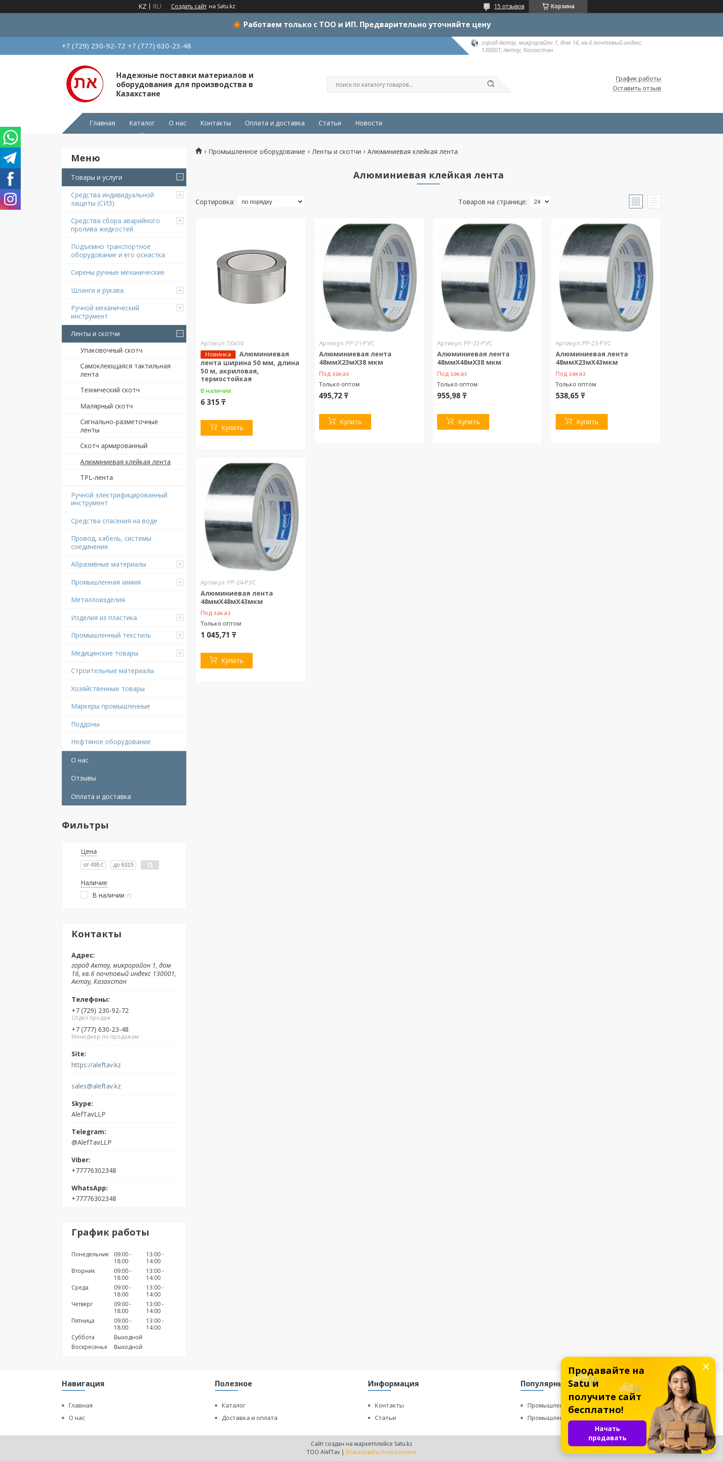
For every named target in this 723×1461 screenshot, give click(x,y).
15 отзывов (509, 6)
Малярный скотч (106, 406)
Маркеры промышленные (110, 706)
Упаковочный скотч (111, 350)
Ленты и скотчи (95, 333)
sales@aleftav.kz (96, 1086)
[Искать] (490, 84)
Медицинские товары (104, 653)
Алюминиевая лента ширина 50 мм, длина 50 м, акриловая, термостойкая (250, 366)
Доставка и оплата (250, 1418)
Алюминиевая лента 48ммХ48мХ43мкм (237, 597)
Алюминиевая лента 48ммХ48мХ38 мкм (473, 358)
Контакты (215, 123)
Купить (232, 427)
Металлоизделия (98, 599)
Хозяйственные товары (108, 688)
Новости (368, 123)
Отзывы (83, 778)
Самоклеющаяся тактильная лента (125, 370)
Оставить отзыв (637, 88)
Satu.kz (403, 1444)
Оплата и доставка (275, 123)
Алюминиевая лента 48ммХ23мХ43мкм (592, 358)
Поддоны (85, 724)
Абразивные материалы (108, 564)
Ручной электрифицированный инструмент (119, 499)
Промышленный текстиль (111, 635)
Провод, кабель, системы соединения (111, 542)
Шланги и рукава (97, 290)
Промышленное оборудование (256, 152)
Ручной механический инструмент (105, 311)
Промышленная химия (106, 582)
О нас (177, 123)
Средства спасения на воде (114, 520)
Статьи (330, 123)
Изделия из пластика (104, 617)
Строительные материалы (112, 670)
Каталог (142, 123)
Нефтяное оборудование (111, 741)
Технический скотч (110, 389)
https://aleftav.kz (96, 1065)
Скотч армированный (114, 445)
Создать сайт (189, 6)
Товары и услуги (96, 177)
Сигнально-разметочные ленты (119, 425)
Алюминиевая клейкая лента (125, 461)
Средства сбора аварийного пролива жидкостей (115, 224)
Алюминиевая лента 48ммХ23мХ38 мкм (355, 358)
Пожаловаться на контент (381, 1452)
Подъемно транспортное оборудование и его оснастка (118, 250)
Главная (102, 123)
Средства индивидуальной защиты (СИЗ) (112, 198)
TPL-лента (96, 477)
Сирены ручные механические (118, 272)
